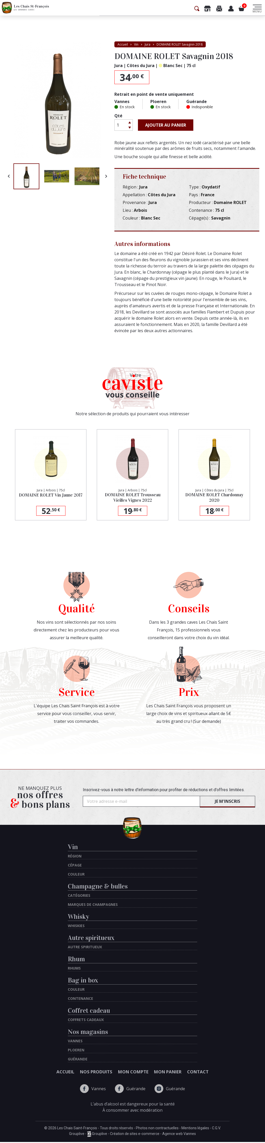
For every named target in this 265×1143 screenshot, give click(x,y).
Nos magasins (88, 1032)
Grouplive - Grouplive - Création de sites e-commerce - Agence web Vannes (132, 1135)
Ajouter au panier (165, 125)
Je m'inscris (227, 801)
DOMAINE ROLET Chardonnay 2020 (214, 498)
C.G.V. (216, 1129)
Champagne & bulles (98, 886)
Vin (73, 847)
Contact (223, 1072)
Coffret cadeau (89, 1011)
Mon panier (181, 1072)
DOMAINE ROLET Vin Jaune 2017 (50, 498)
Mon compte (133, 1072)
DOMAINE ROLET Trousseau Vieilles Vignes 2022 (132, 498)
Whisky (78, 917)
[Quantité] (120, 125)
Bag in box (83, 980)
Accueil (40, 1072)
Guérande (130, 1089)
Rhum (76, 959)
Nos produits (83, 1072)
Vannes (93, 1089)
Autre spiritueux (91, 938)
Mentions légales (195, 1129)
